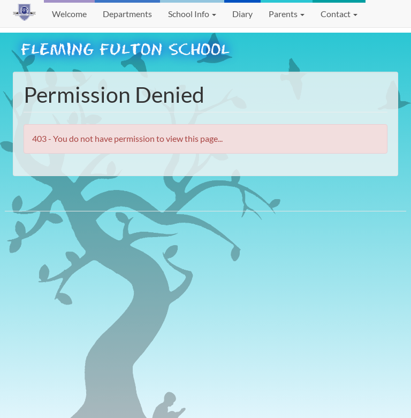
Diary (242, 14)
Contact (339, 14)
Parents (287, 14)
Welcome (69, 14)
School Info (192, 14)
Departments (127, 14)
